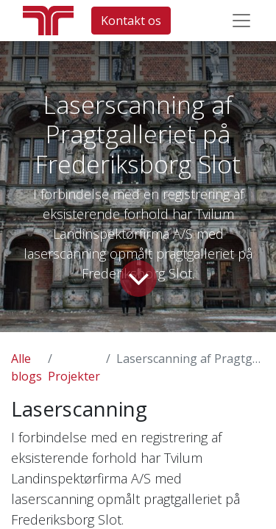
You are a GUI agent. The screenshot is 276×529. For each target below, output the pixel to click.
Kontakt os (131, 20)
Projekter (74, 376)
